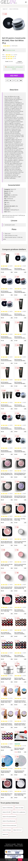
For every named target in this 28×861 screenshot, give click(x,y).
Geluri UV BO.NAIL (13, 9)
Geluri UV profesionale (9, 821)
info (12, 272)
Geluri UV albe (19, 808)
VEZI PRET (14, 75)
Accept (20, 859)
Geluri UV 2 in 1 (17, 830)
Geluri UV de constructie (9, 825)
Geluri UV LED (6, 812)
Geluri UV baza (7, 830)
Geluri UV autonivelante (9, 816)
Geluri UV (5, 9)
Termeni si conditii (11, 844)
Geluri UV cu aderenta (19, 812)
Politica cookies (18, 846)
